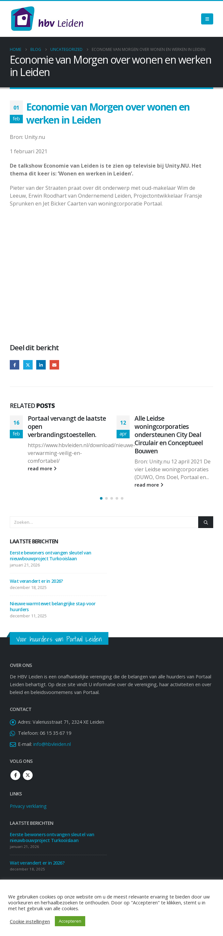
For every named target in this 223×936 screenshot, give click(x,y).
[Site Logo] (47, 19)
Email (54, 365)
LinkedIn (41, 365)
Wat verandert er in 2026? (36, 581)
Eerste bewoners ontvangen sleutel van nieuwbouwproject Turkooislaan (50, 556)
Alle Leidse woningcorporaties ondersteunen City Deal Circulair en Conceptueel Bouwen (169, 434)
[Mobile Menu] (207, 18)
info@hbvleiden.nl (52, 744)
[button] (101, 498)
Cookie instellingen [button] (30, 921)
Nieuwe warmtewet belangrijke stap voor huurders (52, 606)
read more (42, 468)
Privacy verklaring (28, 806)
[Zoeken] (205, 522)
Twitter (28, 365)
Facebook (14, 365)
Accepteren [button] (70, 921)
